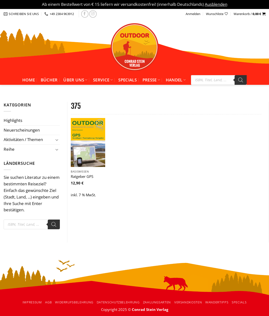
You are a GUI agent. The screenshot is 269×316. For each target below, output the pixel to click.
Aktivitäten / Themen (23, 139)
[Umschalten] (57, 140)
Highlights (13, 120)
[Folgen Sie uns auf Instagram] (93, 14)
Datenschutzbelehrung (118, 302)
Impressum (32, 302)
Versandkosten (188, 302)
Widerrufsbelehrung (74, 302)
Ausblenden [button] (216, 4)
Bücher (49, 80)
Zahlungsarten (157, 302)
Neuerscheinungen (22, 130)
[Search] (241, 80)
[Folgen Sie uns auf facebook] (85, 14)
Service (103, 80)
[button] (249, 14)
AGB (48, 302)
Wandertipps (216, 302)
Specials (127, 80)
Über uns (75, 80)
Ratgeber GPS (82, 176)
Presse (151, 80)
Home (28, 80)
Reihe (9, 149)
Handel (176, 80)
